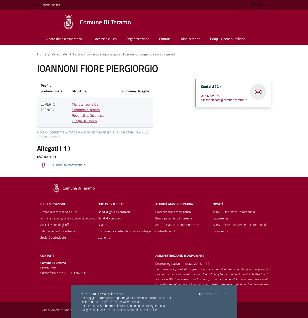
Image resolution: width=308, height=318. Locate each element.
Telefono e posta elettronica (58, 231)
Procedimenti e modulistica (173, 211)
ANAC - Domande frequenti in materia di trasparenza (239, 227)
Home (41, 54)
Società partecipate (53, 237)
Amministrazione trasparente (179, 255)
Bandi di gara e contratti (114, 211)
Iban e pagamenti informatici (174, 218)
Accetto (213, 294)
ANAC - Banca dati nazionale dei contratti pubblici (177, 227)
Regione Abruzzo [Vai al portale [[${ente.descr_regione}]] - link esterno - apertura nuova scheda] (50, 5)
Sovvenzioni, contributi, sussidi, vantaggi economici (124, 234)
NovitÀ (218, 204)
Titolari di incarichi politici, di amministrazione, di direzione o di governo (67, 215)
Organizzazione (53, 204)
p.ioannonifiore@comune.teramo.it (224, 99)
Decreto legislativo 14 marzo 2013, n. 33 (182, 263)
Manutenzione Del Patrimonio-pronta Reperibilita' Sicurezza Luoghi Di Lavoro (88, 113)
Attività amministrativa (174, 204)
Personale (59, 54)
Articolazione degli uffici (55, 224)
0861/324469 (210, 95)
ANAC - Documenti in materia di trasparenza (234, 215)
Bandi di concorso (109, 218)
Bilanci (102, 224)
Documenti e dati (111, 204)
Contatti (47, 255)
